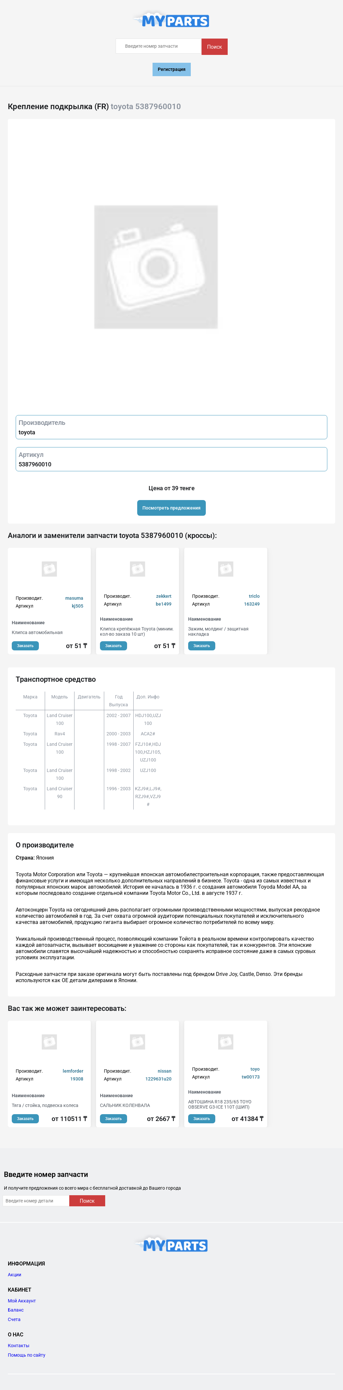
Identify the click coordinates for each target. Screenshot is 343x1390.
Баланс (16, 1310)
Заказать (25, 646)
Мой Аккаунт (22, 1300)
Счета (14, 1319)
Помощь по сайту (26, 1355)
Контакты (18, 1345)
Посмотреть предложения (171, 508)
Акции (14, 1274)
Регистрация (172, 69)
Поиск (214, 47)
